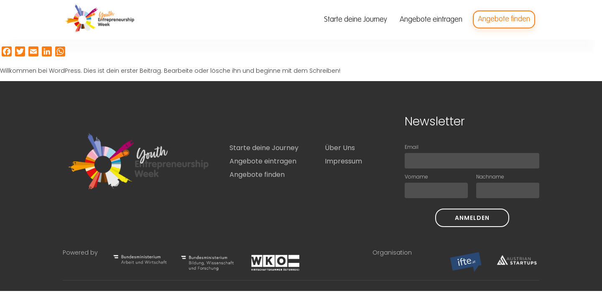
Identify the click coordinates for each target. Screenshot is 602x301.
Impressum (343, 161)
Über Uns (340, 148)
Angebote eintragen (263, 161)
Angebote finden (257, 174)
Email (411, 146)
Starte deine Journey (264, 148)
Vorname (416, 176)
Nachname (490, 176)
